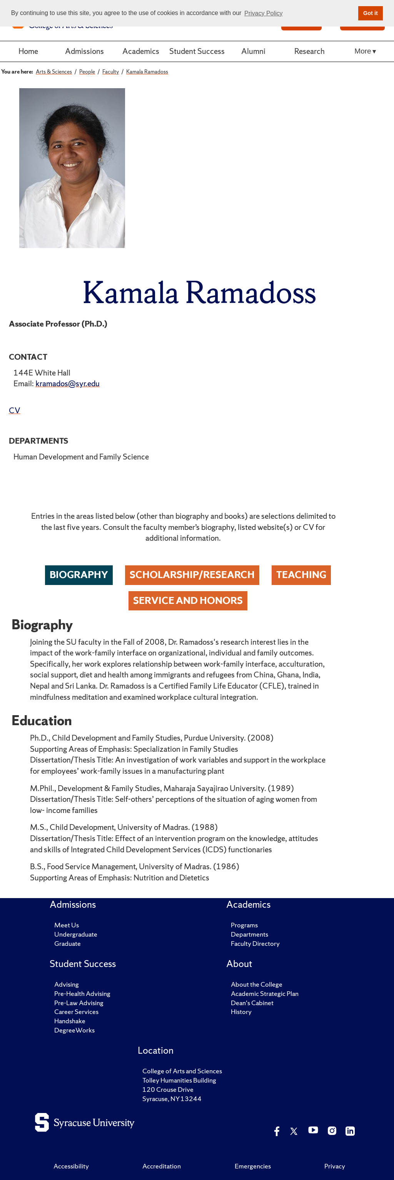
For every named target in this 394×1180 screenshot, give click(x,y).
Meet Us (66, 924)
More (362, 51)
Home (28, 51)
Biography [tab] (79, 574)
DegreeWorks (74, 1030)
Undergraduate (75, 934)
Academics (140, 51)
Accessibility (71, 1166)
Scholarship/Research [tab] (192, 574)
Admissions (84, 51)
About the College (256, 984)
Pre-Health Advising (82, 993)
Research (309, 51)
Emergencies (253, 1166)
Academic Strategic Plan (265, 993)
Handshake (69, 1020)
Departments (249, 934)
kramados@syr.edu (67, 383)
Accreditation (161, 1166)
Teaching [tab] (301, 574)
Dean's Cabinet (252, 1002)
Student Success (197, 51)
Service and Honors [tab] (188, 600)
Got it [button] (370, 13)
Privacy (334, 1166)
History (241, 1011)
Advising (66, 984)
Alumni (253, 51)
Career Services (76, 1011)
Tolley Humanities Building (179, 1080)
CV (14, 410)
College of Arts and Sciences (182, 1070)
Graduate (67, 943)
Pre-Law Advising (79, 1002)
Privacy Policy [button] (263, 13)
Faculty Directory (255, 943)
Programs (244, 924)
